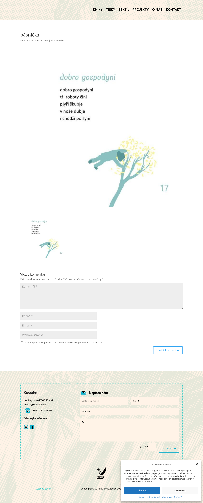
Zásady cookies (146, 497)
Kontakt (173, 10)
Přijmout (142, 490)
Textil (124, 10)
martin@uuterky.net (35, 404)
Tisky (110, 10)
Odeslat (167, 448)
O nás (157, 10)
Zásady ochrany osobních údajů (168, 497)
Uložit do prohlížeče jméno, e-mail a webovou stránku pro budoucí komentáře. (63, 342)
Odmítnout (180, 490)
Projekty (141, 10)
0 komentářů (57, 40)
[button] (196, 464)
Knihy (98, 10)
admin (30, 40)
